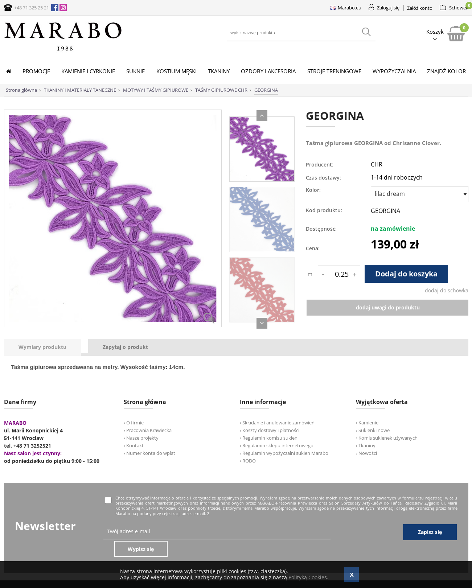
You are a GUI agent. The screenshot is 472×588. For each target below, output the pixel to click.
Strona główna (21, 90)
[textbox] (418, 193)
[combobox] (419, 194)
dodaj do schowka (446, 290)
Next (261, 323)
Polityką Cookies (307, 577)
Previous (261, 115)
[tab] (46, 347)
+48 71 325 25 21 (31, 7)
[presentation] (42, 347)
